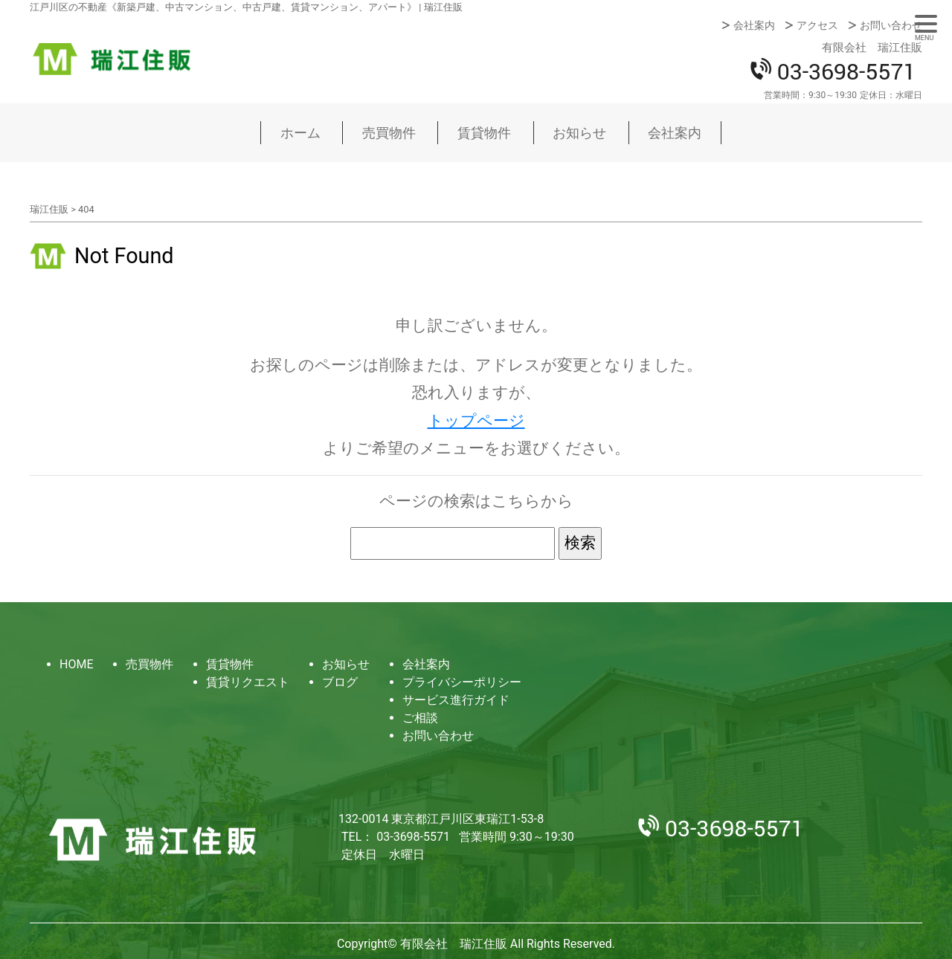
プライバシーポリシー (461, 682)
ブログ (340, 682)
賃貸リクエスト (247, 682)
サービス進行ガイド (455, 700)
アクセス (817, 25)
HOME (76, 664)
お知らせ (579, 133)
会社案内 (754, 25)
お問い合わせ (891, 25)
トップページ (476, 421)
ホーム (300, 133)
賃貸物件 (484, 133)
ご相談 (420, 718)
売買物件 (389, 133)
